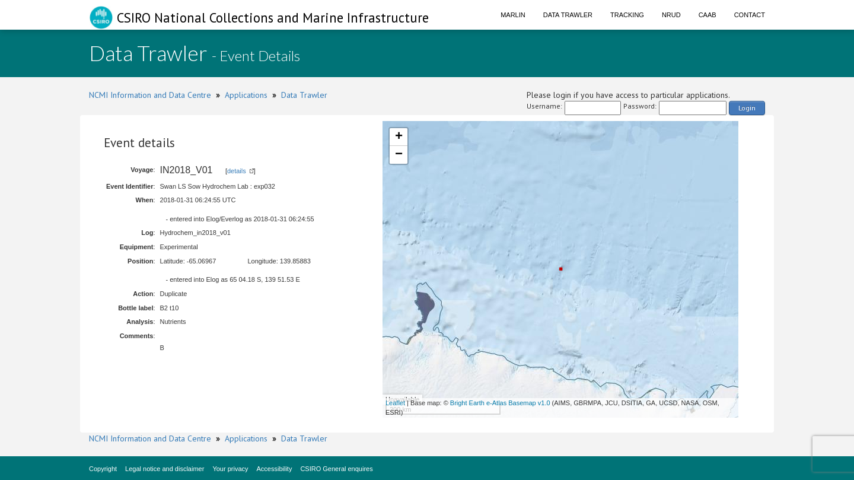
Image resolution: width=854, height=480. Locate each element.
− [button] (399, 155)
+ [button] (399, 137)
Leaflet (395, 402)
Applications (246, 95)
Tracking (627, 14)
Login (747, 107)
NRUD (671, 14)
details (236, 170)
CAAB (707, 14)
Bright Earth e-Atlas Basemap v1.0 (500, 402)
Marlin (513, 14)
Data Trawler (567, 14)
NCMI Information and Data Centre (150, 95)
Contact (749, 14)
